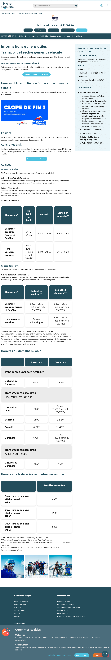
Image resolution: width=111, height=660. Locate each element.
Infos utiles (81, 30)
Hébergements (31, 36)
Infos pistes (53, 30)
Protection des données (66, 604)
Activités (44, 36)
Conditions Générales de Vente (68, 607)
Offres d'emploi (20, 604)
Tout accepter (101, 655)
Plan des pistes (67, 30)
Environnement (63, 613)
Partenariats (19, 607)
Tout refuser (82, 655)
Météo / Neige (40, 30)
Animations (77, 36)
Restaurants (55, 36)
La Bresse (20, 14)
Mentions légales (63, 601)
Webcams (28, 30)
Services (66, 36)
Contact (17, 616)
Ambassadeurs (20, 610)
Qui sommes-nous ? (21, 601)
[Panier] (107, 6)
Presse (17, 613)
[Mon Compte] (102, 6)
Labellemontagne (8, 14)
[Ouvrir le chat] (105, 654)
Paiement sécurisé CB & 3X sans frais (71, 616)
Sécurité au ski (62, 610)
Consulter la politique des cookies (58, 655)
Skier (21, 36)
